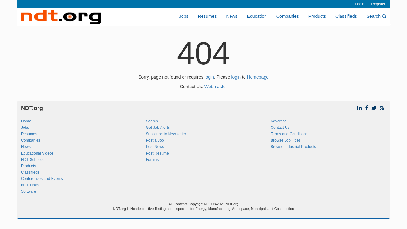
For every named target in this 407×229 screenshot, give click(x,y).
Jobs (184, 16)
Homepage (258, 77)
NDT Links (30, 185)
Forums (152, 159)
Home (26, 121)
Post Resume (157, 153)
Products (317, 16)
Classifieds (346, 16)
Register (378, 4)
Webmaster (215, 86)
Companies (287, 16)
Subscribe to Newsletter (166, 134)
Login (359, 4)
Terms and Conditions (289, 134)
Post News (155, 146)
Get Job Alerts (158, 127)
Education (257, 16)
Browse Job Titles (285, 140)
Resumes (207, 16)
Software (28, 191)
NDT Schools (32, 159)
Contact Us (280, 127)
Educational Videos (37, 153)
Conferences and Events (42, 179)
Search (376, 16)
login (209, 77)
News (232, 16)
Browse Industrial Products (293, 146)
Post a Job (155, 140)
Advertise (278, 121)
